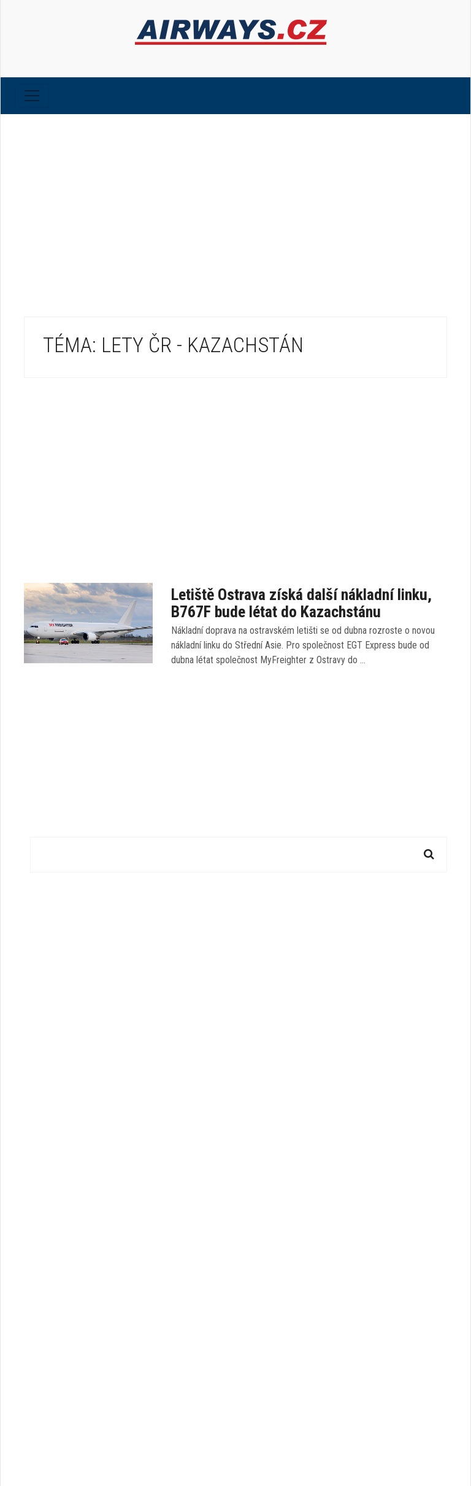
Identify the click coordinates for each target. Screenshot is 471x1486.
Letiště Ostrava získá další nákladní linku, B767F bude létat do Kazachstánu (301, 603)
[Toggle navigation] (32, 95)
